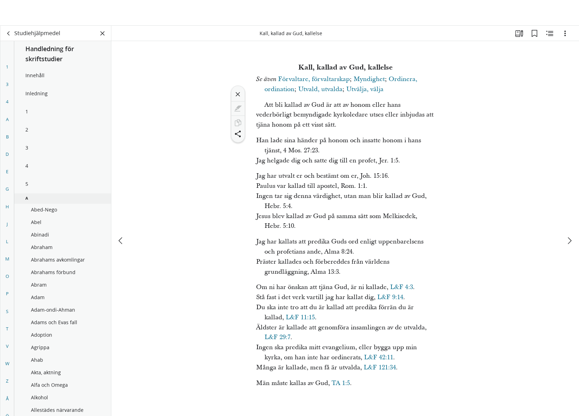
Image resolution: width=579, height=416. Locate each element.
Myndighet (369, 79)
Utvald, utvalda (320, 89)
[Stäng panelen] (102, 33)
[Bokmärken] (534, 33)
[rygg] (8, 33)
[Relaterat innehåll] (550, 33)
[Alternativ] (565, 33)
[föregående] (121, 215)
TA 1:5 (341, 383)
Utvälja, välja (364, 89)
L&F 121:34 (380, 367)
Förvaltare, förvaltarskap (314, 79)
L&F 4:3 (401, 287)
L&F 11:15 (300, 317)
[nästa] (569, 215)
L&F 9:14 (390, 297)
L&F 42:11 (378, 357)
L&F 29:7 (277, 337)
